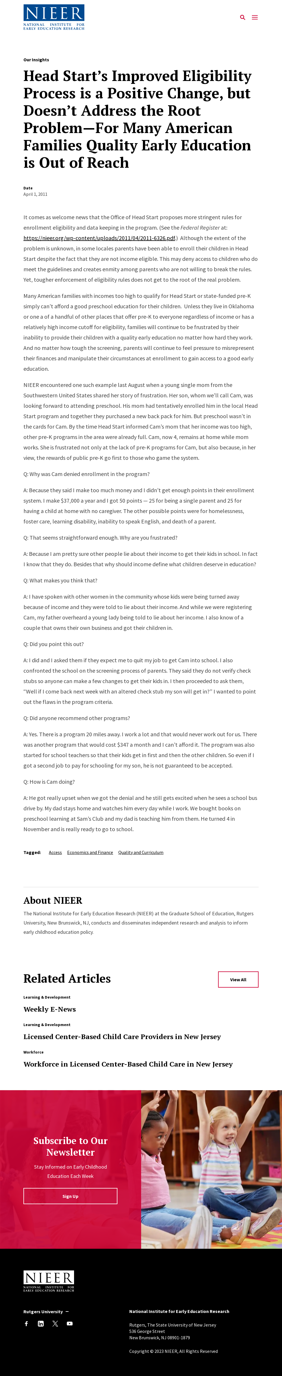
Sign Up (70, 1196)
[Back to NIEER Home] (53, 17)
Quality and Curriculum (140, 852)
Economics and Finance (90, 852)
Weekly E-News (49, 1009)
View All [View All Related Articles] (238, 979)
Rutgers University (43, 1311)
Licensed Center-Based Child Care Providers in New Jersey (122, 1036)
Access (55, 852)
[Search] (243, 17)
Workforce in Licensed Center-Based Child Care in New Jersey (128, 1064)
